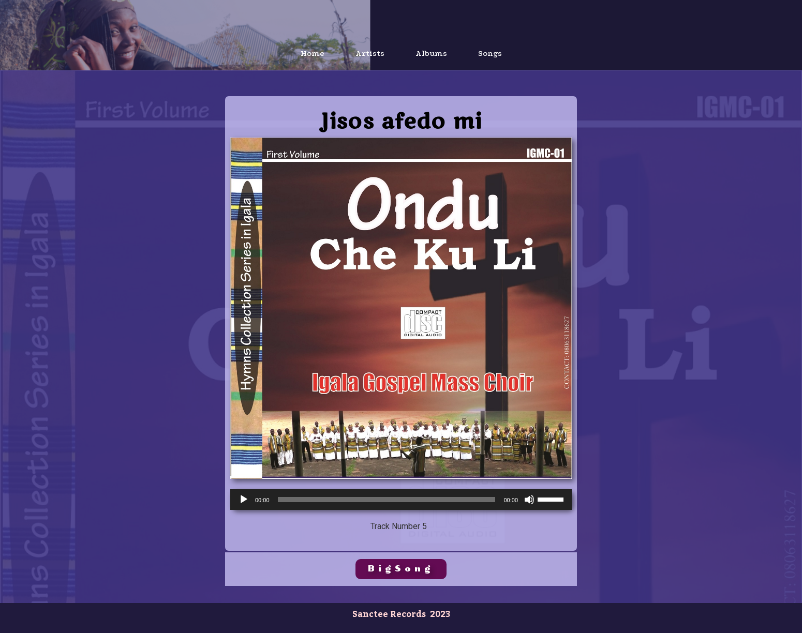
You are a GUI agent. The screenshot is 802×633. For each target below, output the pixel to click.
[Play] (244, 499)
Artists (369, 53)
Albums (431, 53)
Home (312, 53)
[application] (401, 499)
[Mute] (529, 499)
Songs (490, 53)
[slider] (387, 499)
